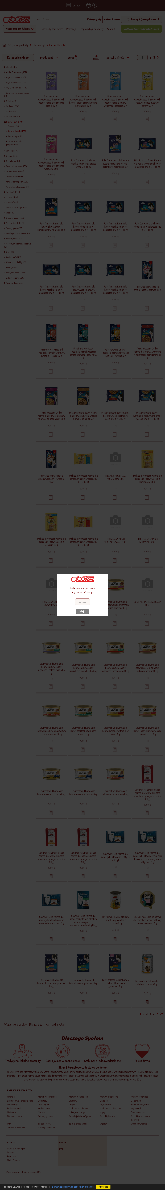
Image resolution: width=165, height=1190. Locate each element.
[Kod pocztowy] (82, 601)
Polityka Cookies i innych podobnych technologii (72, 1187)
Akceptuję (103, 1187)
